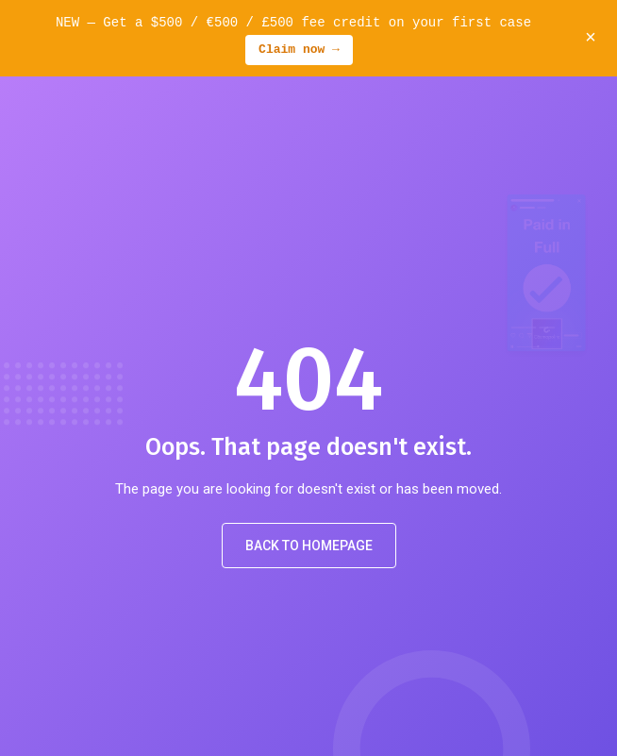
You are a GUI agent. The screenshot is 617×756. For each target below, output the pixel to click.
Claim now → (299, 50)
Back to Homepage (309, 545)
